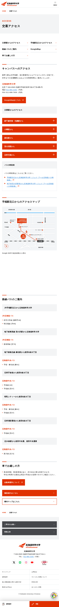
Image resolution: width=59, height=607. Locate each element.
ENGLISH (35, 582)
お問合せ (34, 572)
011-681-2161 (11, 90)
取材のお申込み (7, 587)
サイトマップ (6, 572)
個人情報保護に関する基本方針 (11, 582)
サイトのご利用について (39, 577)
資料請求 (5, 577)
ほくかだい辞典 (36, 587)
